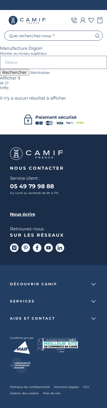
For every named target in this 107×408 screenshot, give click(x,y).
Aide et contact (32, 318)
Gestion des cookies (24, 393)
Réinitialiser (40, 73)
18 (1, 83)
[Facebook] (37, 247)
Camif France (27, 20)
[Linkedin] (60, 247)
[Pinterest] (25, 247)
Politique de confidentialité (30, 387)
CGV (86, 387)
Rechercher (14, 72)
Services (22, 301)
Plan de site (51, 393)
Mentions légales (66, 387)
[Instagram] (14, 247)
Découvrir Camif (33, 284)
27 (7, 83)
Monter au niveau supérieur (23, 54)
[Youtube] (48, 247)
